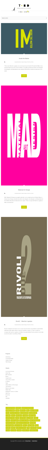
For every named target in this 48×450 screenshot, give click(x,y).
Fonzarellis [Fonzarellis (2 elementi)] (25, 415)
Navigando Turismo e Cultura (12, 391)
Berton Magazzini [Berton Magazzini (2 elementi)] (34, 410)
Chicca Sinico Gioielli (10, 379)
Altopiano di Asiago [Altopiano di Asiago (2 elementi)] (10, 410)
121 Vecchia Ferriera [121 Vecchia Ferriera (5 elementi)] (10, 407)
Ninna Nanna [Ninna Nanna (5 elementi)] (32, 422)
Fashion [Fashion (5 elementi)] (13, 415)
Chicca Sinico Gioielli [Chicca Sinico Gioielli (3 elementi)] (14, 412)
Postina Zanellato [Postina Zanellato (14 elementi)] (9, 425)
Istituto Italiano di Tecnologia (12, 384)
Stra (6, 396)
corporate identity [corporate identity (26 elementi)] (24, 412)
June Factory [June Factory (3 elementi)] (22, 417)
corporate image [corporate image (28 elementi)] (33, 412)
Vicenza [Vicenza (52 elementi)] (8, 429)
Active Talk (8, 372)
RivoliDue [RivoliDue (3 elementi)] (8, 427)
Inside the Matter (24, 58)
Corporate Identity (18, 61)
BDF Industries (9, 374)
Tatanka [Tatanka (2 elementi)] (39, 427)
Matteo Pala (8, 389)
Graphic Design (24, 61)
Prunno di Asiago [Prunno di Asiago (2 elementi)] (18, 425)
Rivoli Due (29, 61)
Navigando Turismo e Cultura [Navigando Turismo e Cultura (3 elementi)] (22, 422)
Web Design (8, 361)
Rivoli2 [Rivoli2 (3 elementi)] (36, 425)
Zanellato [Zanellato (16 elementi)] (19, 429)
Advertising (8, 356)
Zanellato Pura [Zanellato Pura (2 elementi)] (26, 429)
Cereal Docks (8, 377)
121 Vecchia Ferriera (10, 371)
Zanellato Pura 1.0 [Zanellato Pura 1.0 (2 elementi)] (34, 429)
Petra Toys (8, 392)
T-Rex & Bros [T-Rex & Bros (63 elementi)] (33, 427)
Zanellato (8, 397)
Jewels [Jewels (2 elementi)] (17, 417)
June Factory (8, 386)
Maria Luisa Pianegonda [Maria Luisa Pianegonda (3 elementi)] (35, 420)
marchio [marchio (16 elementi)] (8, 420)
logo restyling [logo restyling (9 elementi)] (30, 417)
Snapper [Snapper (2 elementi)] (13, 427)
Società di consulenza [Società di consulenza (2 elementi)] (21, 427)
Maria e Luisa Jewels (10, 387)
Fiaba (7, 382)
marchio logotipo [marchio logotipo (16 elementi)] (14, 420)
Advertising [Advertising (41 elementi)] (18, 407)
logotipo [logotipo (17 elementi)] (36, 417)
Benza (7, 376)
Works (32, 61)
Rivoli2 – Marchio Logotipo (24, 321)
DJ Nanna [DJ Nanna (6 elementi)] (8, 415)
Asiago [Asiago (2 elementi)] (17, 410)
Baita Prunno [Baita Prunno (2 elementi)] (22, 410)
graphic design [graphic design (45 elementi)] (32, 415)
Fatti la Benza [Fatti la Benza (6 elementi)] (19, 415)
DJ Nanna (8, 381)
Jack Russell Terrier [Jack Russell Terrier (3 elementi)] (10, 417)
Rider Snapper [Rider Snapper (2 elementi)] (31, 425)
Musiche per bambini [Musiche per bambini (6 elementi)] (10, 422)
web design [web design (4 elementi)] (13, 429)
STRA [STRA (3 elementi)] (28, 427)
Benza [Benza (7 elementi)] (28, 410)
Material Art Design (24, 190)
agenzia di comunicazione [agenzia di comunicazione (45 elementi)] (27, 407)
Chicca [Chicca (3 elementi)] (7, 412)
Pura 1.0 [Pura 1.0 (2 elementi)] (25, 425)
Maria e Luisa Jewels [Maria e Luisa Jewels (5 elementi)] (24, 420)
